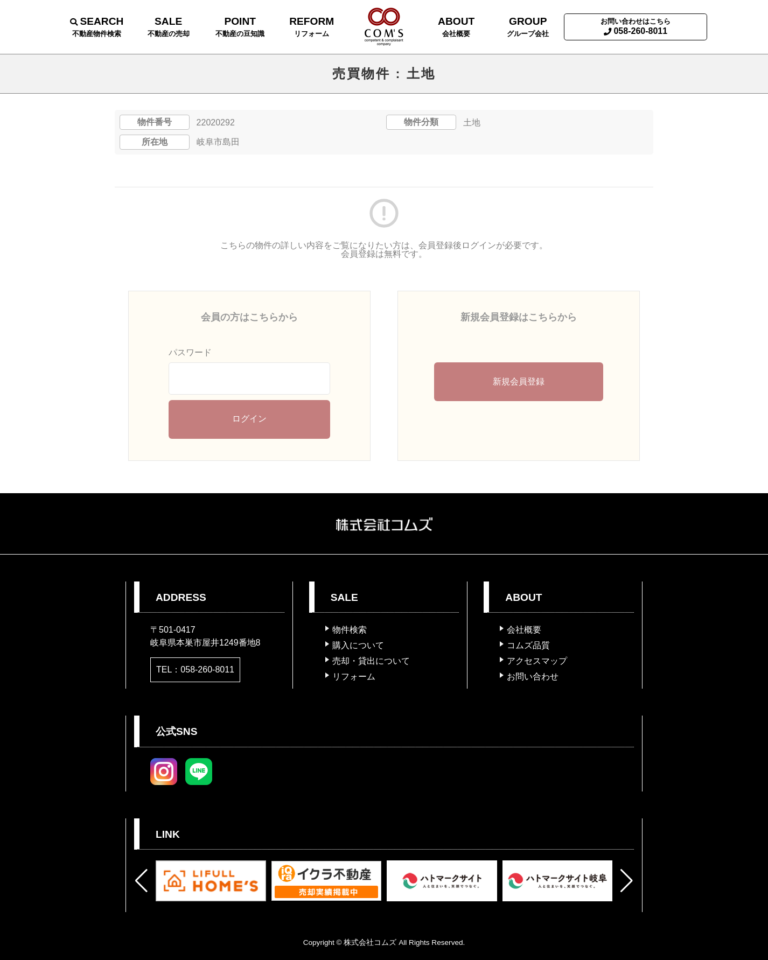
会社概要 (524, 629)
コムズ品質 (528, 645)
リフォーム (353, 676)
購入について (358, 645)
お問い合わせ (532, 676)
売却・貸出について (371, 660)
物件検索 (349, 629)
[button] (141, 881)
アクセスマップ (537, 660)
